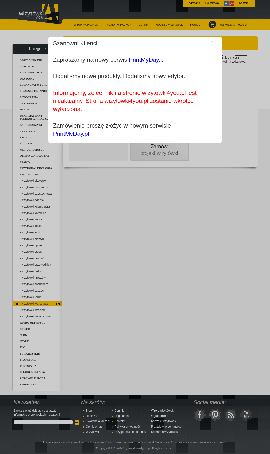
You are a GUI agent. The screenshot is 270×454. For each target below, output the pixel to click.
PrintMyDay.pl (147, 59)
